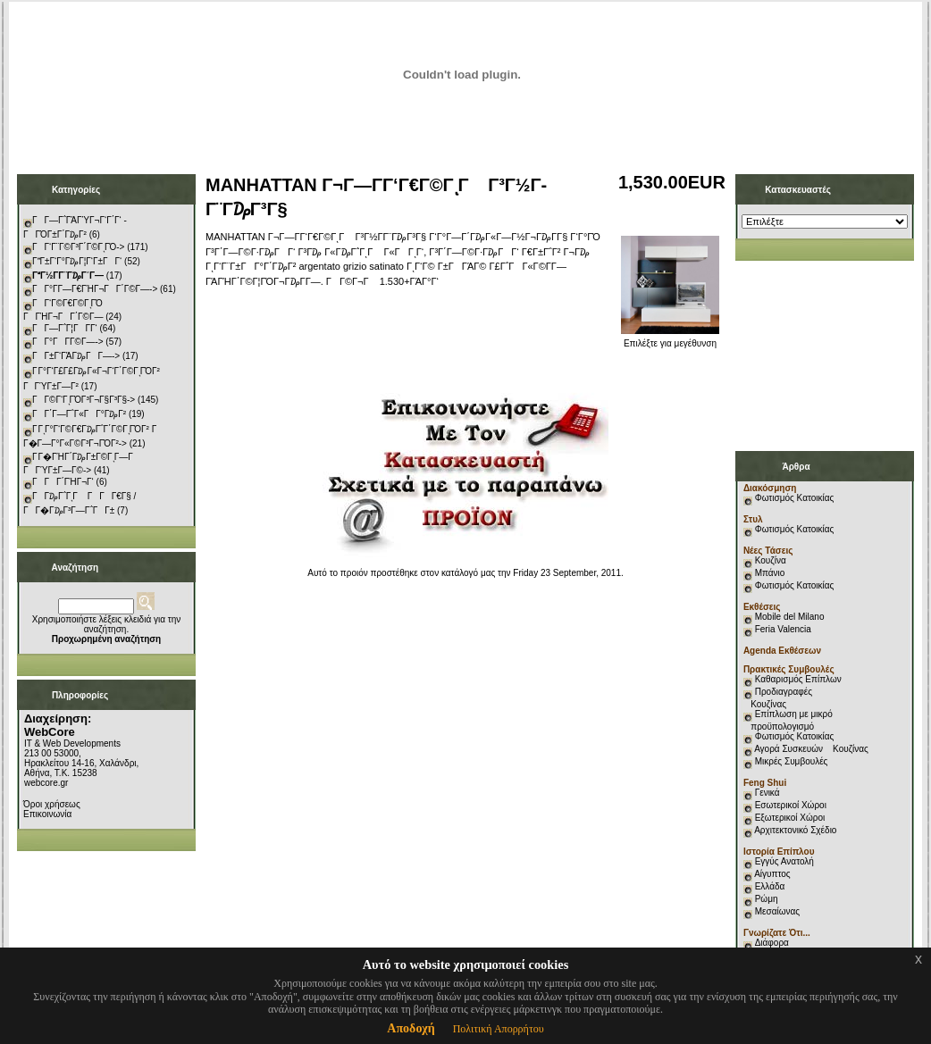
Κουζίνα (770, 560)
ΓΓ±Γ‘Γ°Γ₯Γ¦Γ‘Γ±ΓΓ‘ (77, 261)
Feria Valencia (783, 629)
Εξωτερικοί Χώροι (790, 818)
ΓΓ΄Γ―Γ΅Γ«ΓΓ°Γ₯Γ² (79, 414)
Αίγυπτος (772, 874)
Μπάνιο (770, 573)
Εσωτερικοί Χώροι (790, 805)
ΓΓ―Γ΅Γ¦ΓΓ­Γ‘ (64, 328)
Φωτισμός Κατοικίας (795, 498)
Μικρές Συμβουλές (791, 761)
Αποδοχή (410, 1028)
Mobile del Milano (790, 617)
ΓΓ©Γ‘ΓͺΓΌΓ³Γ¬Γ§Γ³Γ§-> (83, 400)
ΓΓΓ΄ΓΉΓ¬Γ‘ (63, 482)
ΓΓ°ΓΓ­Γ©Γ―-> (68, 342)
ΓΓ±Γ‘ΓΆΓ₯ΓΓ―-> (76, 356)
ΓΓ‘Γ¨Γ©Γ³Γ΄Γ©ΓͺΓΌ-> (78, 247)
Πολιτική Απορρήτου (498, 1029)
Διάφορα (772, 943)
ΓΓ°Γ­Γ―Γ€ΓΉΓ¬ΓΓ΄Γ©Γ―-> (94, 289)
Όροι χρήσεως (51, 804)
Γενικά (767, 793)
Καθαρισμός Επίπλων (797, 679)
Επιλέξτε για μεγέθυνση (670, 339)
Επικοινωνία (47, 814)
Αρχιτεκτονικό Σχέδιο (795, 830)
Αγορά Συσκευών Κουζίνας (811, 749)
